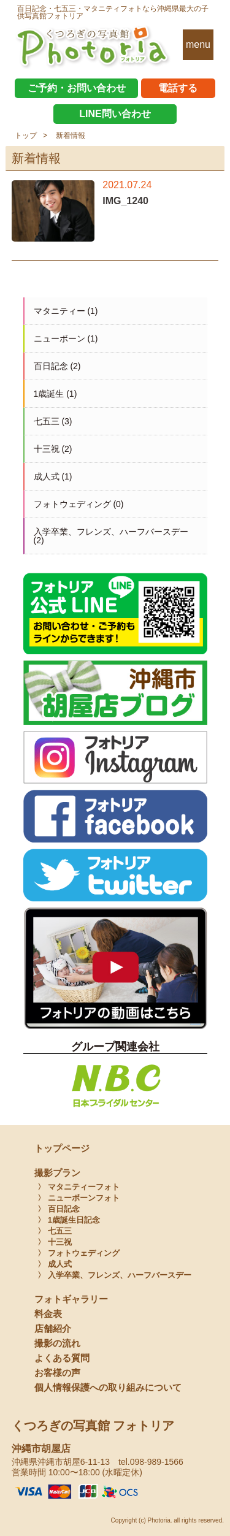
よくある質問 (62, 1358)
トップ (26, 135)
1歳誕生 (49, 394)
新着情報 (70, 135)
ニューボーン (59, 338)
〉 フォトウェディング (78, 1253)
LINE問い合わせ (114, 114)
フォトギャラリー (71, 1299)
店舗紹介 (52, 1328)
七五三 (46, 421)
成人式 (46, 476)
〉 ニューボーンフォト (78, 1197)
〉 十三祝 (54, 1242)
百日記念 (51, 366)
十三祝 (46, 449)
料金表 (48, 1314)
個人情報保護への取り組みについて (108, 1387)
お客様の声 (57, 1372)
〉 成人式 (54, 1264)
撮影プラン (57, 1172)
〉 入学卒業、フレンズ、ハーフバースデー (114, 1275)
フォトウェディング (72, 504)
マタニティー (59, 311)
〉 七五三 (54, 1231)
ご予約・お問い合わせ (77, 88)
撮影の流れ (57, 1343)
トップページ (62, 1148)
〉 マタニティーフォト (78, 1186)
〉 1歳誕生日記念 (68, 1220)
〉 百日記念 (58, 1208)
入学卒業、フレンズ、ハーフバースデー (111, 532)
